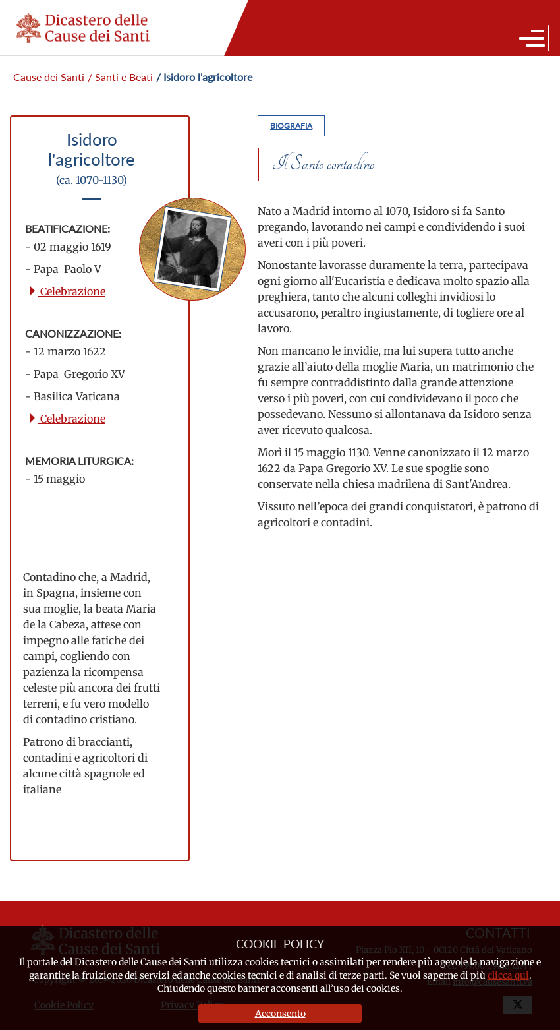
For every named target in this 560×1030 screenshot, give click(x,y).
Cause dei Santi (48, 77)
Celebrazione (66, 291)
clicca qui (508, 975)
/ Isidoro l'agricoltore (204, 77)
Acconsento (280, 1013)
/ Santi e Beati (120, 77)
